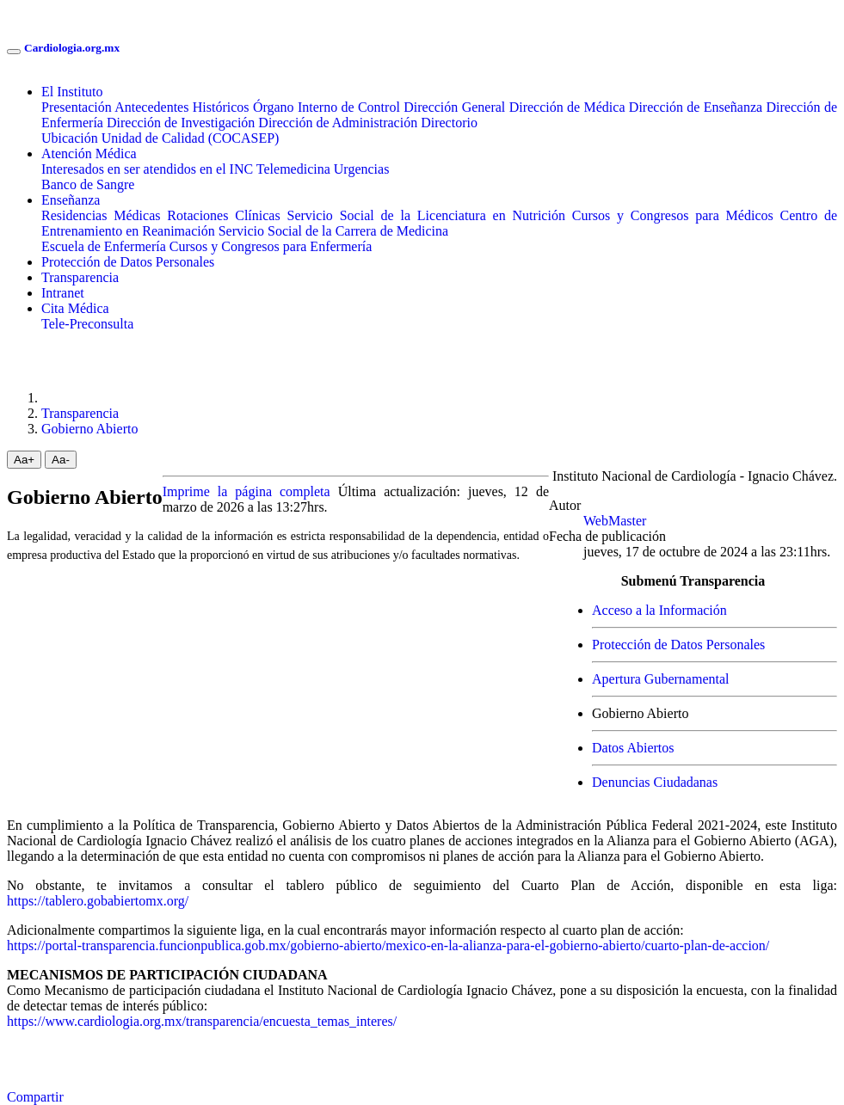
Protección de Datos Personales (127, 262)
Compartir (35, 1097)
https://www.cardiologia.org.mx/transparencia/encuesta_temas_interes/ (202, 1021)
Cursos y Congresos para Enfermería (271, 246)
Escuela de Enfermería (103, 246)
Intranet (62, 292)
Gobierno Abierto (89, 428)
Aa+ (24, 459)
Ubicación (69, 138)
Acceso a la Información (659, 610)
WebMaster (614, 520)
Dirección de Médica (567, 107)
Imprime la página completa (246, 491)
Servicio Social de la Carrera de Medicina (333, 231)
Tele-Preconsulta (87, 323)
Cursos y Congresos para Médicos (672, 215)
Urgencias (362, 169)
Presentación (76, 107)
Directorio (449, 122)
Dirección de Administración (337, 122)
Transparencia (80, 277)
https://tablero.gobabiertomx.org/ (97, 900)
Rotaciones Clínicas (223, 215)
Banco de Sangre (87, 184)
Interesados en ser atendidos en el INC (147, 169)
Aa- (61, 459)
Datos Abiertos (633, 747)
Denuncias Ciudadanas (655, 782)
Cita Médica (75, 308)
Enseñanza (70, 200)
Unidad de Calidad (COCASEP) (191, 138)
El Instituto (72, 91)
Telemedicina (293, 169)
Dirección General (454, 107)
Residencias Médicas (100, 215)
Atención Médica (89, 153)
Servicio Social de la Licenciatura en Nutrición (426, 215)
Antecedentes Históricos (181, 107)
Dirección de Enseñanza (695, 107)
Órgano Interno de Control (326, 107)
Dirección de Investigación (181, 122)
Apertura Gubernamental (660, 679)
